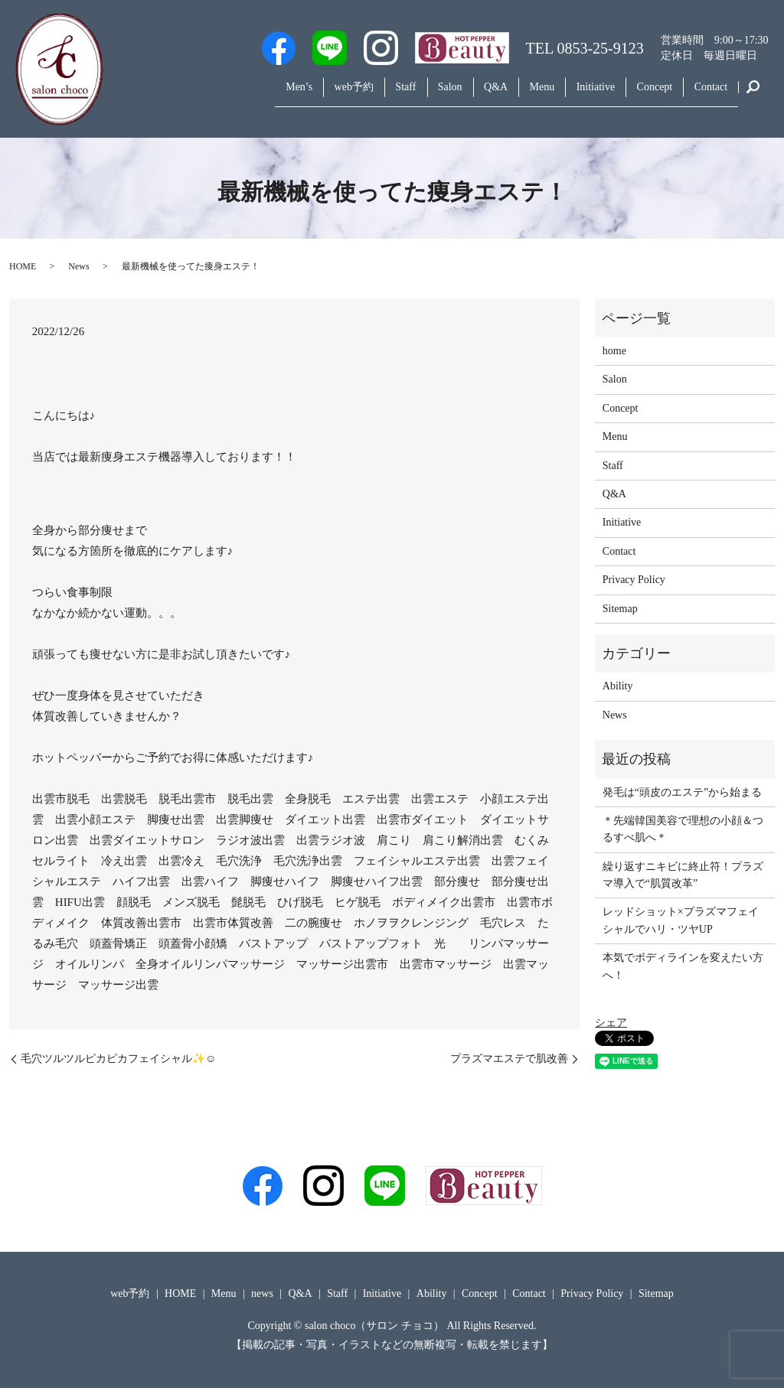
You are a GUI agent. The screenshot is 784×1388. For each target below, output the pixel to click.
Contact (707, 94)
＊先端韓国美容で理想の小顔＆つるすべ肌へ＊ (683, 829)
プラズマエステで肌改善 (509, 1058)
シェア (611, 1022)
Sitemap (620, 608)
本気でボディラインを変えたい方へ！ (683, 966)
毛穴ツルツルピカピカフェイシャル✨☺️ (118, 1058)
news (262, 1293)
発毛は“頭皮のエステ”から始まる (682, 792)
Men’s (229, 94)
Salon (404, 94)
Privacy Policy (634, 579)
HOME (22, 266)
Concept (642, 94)
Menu (513, 94)
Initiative (575, 94)
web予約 (292, 94)
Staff (351, 94)
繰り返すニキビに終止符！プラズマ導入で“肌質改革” (683, 875)
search (753, 94)
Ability (618, 686)
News (78, 266)
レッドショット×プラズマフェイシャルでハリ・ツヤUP (681, 920)
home (614, 351)
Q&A (458, 94)
